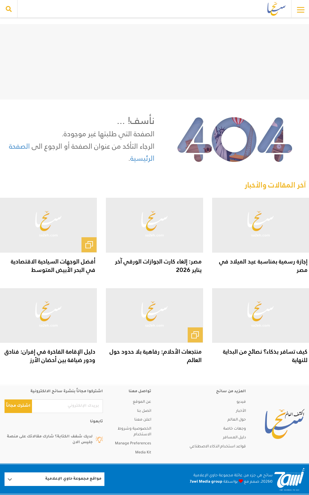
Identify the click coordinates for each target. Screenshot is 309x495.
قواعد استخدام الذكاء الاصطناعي (218, 447)
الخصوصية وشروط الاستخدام (134, 432)
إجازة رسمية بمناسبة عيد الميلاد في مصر (263, 266)
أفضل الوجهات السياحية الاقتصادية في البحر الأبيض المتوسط (53, 266)
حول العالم (237, 420)
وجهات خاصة (234, 429)
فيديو (241, 402)
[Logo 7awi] (289, 479)
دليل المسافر (234, 438)
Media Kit (143, 453)
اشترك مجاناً (18, 406)
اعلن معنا (142, 420)
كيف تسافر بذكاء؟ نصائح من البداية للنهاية (265, 356)
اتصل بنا (144, 411)
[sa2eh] (284, 424)
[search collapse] (9, 9)
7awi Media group (206, 482)
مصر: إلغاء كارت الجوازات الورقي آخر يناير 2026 (158, 266)
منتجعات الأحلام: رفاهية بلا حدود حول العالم (156, 356)
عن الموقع (142, 402)
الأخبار (241, 411)
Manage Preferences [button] (133, 444)
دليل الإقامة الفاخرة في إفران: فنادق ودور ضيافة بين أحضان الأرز (50, 356)
